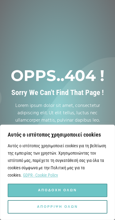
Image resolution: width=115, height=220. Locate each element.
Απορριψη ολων (57, 207)
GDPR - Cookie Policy (40, 175)
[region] (57, 172)
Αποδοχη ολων (57, 190)
